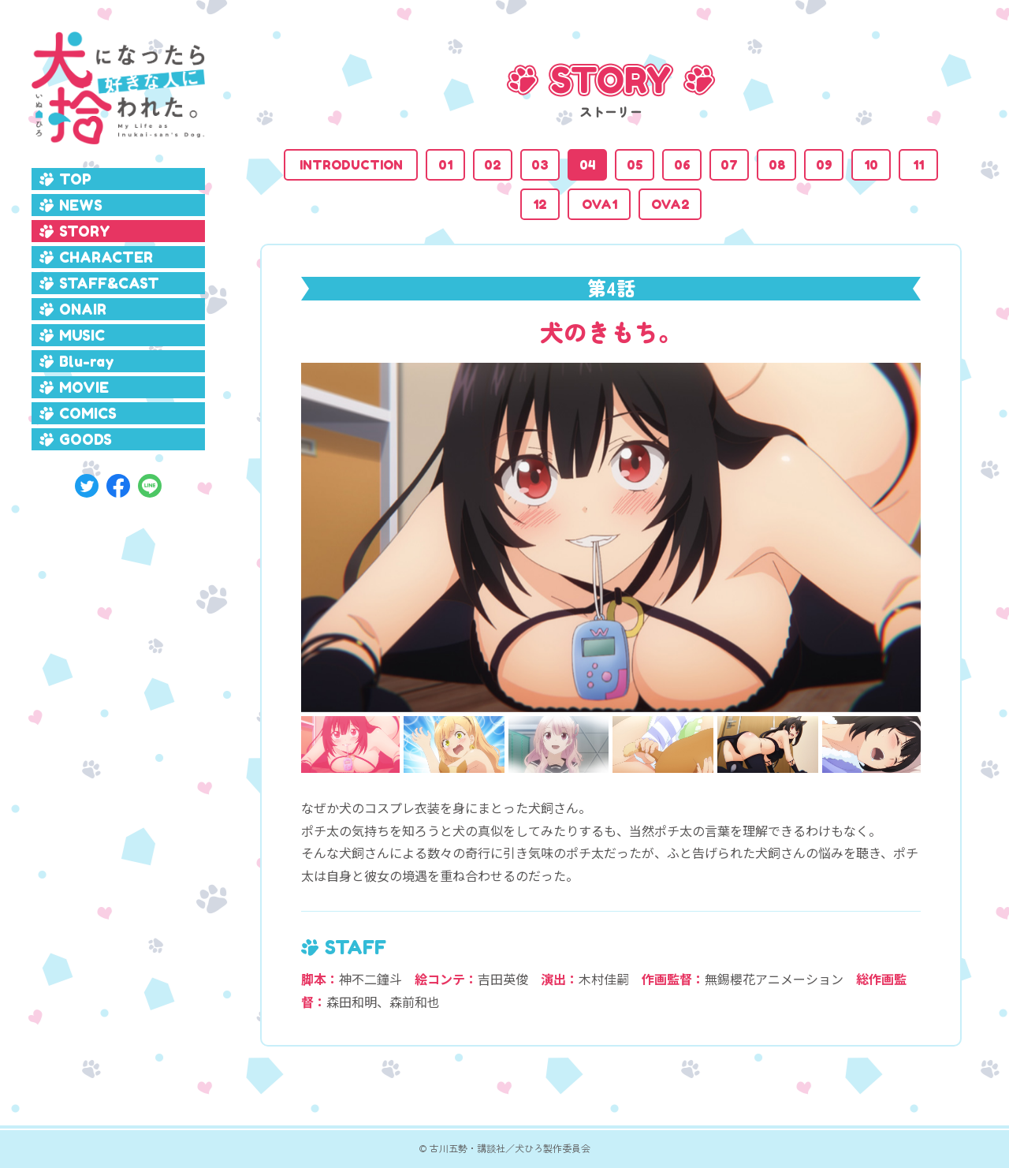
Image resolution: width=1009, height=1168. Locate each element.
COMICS (88, 413)
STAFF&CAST (109, 283)
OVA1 (599, 204)
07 (729, 165)
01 (445, 165)
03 (540, 165)
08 (777, 165)
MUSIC (82, 335)
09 (824, 165)
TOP (75, 179)
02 (492, 165)
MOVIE (84, 387)
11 (918, 165)
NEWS (80, 205)
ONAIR (82, 309)
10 (871, 165)
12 (540, 204)
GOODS (85, 439)
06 (682, 165)
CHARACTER (106, 257)
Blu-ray (86, 361)
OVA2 (670, 204)
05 (634, 165)
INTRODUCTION (351, 165)
